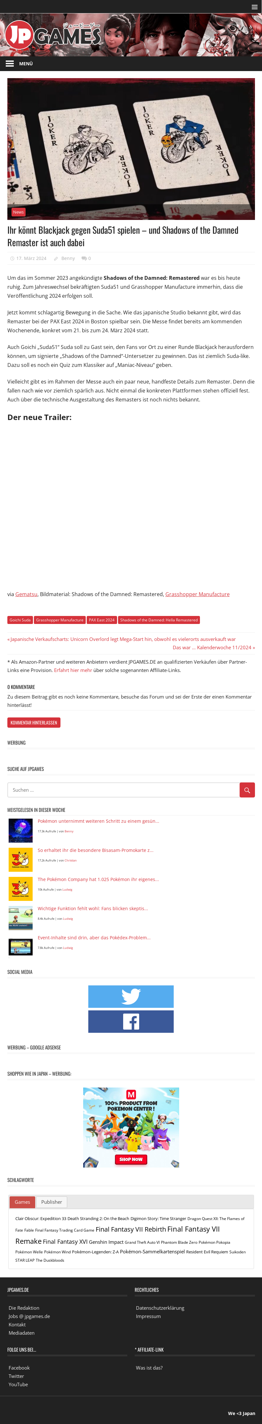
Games (22, 1202)
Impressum (148, 1316)
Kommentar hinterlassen (34, 722)
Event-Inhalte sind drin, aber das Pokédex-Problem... (94, 938)
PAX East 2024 (102, 620)
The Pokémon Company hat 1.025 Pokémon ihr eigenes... (98, 879)
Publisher (51, 1202)
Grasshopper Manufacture (197, 594)
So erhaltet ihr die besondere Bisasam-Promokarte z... (96, 850)
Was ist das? (149, 1367)
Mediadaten (22, 1333)
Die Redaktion (24, 1308)
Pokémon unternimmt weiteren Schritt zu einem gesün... (98, 821)
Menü (26, 64)
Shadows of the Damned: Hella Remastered (159, 620)
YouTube (18, 1384)
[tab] (22, 1202)
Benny (68, 258)
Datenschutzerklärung (160, 1308)
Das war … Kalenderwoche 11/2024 (212, 647)
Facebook (19, 1367)
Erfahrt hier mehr (73, 670)
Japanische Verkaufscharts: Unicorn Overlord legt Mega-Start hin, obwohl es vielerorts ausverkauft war (123, 639)
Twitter (16, 1376)
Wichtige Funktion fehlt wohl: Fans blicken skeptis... (93, 908)
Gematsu (26, 594)
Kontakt (17, 1324)
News (18, 212)
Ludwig (67, 889)
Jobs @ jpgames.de (29, 1316)
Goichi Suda (20, 620)
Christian (71, 860)
